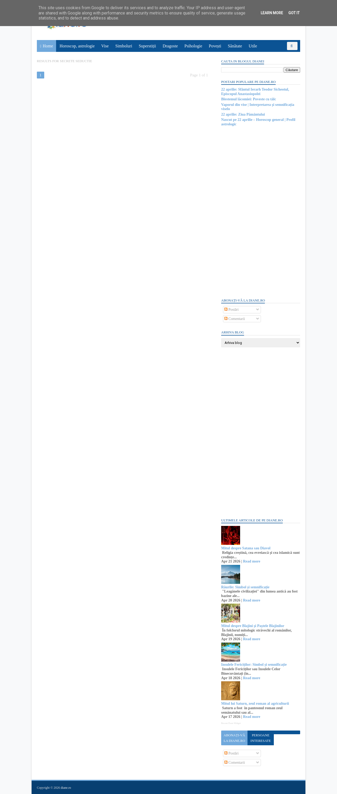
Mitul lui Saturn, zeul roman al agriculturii (255, 704)
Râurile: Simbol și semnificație (245, 587)
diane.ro (66, 788)
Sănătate (235, 46)
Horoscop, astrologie (77, 46)
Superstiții (147, 46)
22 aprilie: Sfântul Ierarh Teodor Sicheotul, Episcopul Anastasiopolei (255, 91)
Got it (294, 13)
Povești (215, 46)
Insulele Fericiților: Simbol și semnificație (254, 665)
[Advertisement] (260, 212)
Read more (251, 561)
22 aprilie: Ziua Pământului (243, 114)
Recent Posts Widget (231, 723)
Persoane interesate (260, 738)
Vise (105, 46)
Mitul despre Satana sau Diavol (245, 548)
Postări (231, 310)
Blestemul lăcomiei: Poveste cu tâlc (248, 99)
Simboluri (123, 46)
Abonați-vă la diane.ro (234, 738)
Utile (253, 46)
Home (48, 46)
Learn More (272, 13)
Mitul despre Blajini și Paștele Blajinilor (252, 626)
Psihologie (193, 46)
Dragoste (170, 46)
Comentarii (234, 319)
